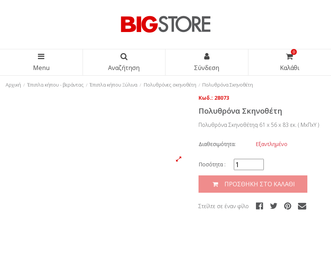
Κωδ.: (206, 97)
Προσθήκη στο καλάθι (253, 184)
